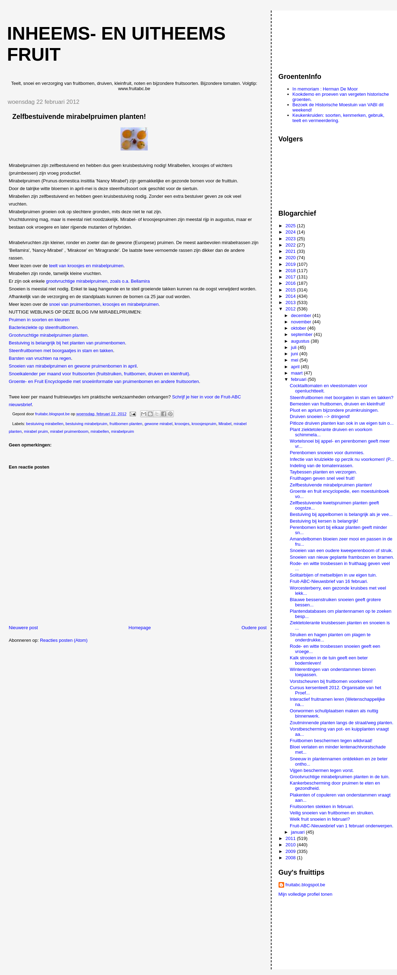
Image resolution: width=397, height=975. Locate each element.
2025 (291, 225)
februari (299, 379)
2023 (291, 238)
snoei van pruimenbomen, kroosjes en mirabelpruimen (104, 304)
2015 (291, 289)
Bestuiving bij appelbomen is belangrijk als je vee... (341, 514)
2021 (291, 251)
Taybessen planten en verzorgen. (323, 472)
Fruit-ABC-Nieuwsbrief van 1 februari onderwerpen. (341, 825)
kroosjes (181, 424)
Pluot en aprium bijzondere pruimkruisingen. (334, 410)
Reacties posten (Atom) (64, 640)
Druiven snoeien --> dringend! (320, 416)
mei (295, 360)
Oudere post (254, 627)
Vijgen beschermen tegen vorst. (322, 770)
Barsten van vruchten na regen (40, 358)
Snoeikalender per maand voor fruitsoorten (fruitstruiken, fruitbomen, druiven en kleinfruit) (99, 373)
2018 (291, 270)
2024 (291, 232)
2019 (291, 264)
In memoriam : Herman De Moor (325, 89)
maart (297, 373)
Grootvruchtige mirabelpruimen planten (48, 335)
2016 (291, 283)
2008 (291, 857)
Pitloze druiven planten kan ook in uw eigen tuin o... (341, 423)
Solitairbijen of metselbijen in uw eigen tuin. (333, 575)
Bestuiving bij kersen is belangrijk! (324, 521)
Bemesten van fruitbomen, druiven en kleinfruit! (337, 403)
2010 (291, 844)
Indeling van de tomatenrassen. (321, 465)
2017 (291, 277)
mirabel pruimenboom (69, 431)
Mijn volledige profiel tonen (306, 894)
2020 (291, 257)
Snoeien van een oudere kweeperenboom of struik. (341, 550)
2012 (291, 308)
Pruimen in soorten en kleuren (39, 319)
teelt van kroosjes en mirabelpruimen (86, 265)
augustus (300, 341)
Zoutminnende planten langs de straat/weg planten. (341, 722)
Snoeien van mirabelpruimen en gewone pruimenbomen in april (73, 366)
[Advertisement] (310, 38)
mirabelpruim (122, 431)
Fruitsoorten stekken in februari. (322, 806)
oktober (299, 328)
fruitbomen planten (126, 424)
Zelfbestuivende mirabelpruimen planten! (331, 485)
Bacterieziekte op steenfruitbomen (43, 327)
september (302, 334)
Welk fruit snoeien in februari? (320, 819)
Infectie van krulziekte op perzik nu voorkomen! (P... (342, 459)
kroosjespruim (204, 424)
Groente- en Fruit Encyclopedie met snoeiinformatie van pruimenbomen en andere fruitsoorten (104, 381)
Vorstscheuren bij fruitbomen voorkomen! (331, 681)
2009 (291, 851)
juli (294, 347)
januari (298, 832)
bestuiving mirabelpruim (86, 424)
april (296, 366)
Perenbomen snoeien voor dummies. (327, 452)
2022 (291, 245)
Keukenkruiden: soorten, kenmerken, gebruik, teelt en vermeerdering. (338, 118)
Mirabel (224, 424)
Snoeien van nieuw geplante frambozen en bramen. (342, 557)
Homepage (140, 627)
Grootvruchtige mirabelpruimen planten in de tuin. (340, 776)
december (301, 315)
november (301, 321)
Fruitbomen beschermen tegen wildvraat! (331, 740)
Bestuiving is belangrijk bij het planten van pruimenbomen (67, 342)
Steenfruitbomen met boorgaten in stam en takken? (341, 397)
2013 (291, 302)
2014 (291, 296)
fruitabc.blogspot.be (305, 884)
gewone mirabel (158, 424)
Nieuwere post (23, 627)
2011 (291, 838)
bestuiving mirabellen (44, 424)
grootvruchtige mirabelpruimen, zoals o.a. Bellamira (98, 281)
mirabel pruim (36, 431)
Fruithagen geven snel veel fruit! (322, 478)
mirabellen (100, 431)
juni (295, 353)
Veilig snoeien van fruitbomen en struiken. (332, 812)
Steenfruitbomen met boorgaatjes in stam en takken (61, 350)
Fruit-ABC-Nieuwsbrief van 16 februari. (329, 581)
